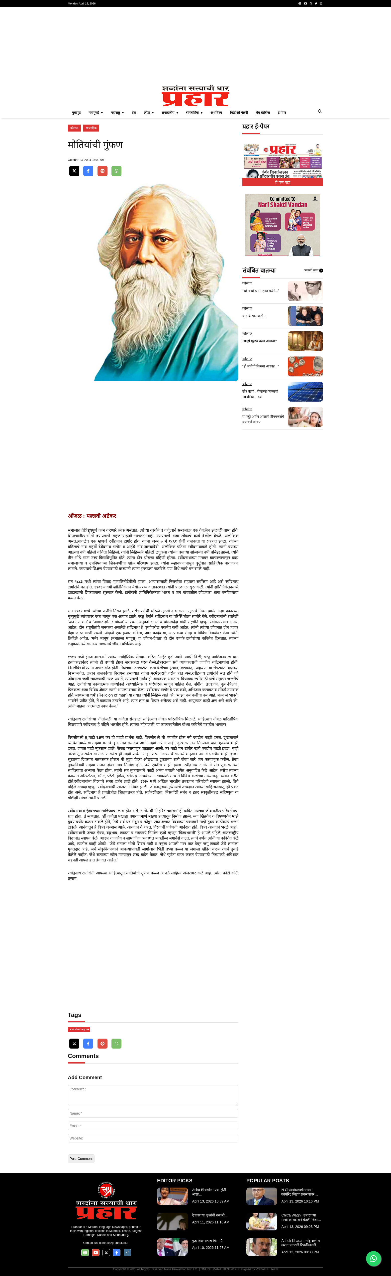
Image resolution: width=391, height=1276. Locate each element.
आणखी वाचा (313, 271)
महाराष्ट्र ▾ (117, 113)
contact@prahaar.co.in (114, 1243)
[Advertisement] (195, 46)
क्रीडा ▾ (149, 113)
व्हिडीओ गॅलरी (239, 113)
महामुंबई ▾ (96, 113)
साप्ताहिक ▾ (194, 113)
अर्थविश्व (216, 113)
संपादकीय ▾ (170, 113)
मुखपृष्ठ (76, 113)
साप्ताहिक (91, 128)
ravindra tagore (79, 1029)
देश (134, 113)
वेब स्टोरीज (263, 113)
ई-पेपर (282, 113)
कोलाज (74, 128)
